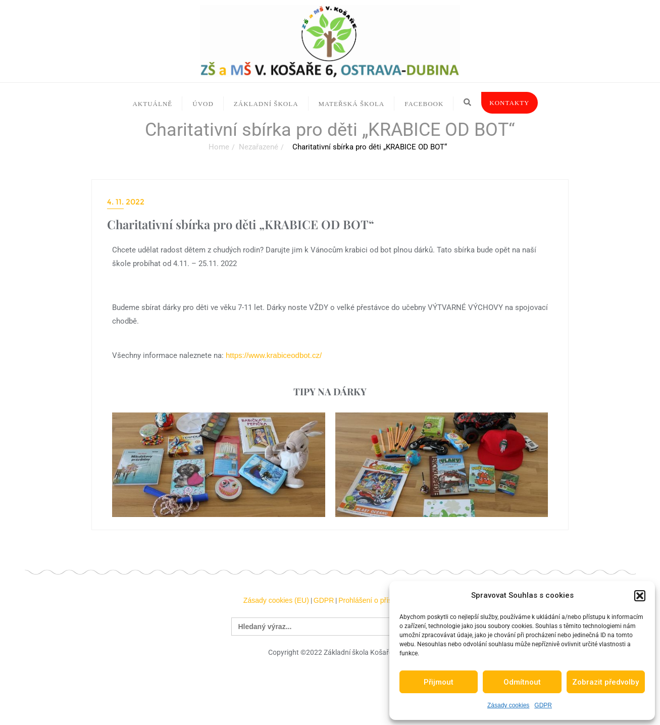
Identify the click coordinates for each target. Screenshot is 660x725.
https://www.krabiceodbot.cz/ (274, 355)
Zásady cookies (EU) (276, 600)
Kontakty (509, 103)
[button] (640, 596)
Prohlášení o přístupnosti (377, 600)
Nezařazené (258, 146)
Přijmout (438, 682)
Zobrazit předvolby (605, 682)
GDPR (543, 705)
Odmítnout (522, 682)
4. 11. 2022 (125, 201)
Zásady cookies (508, 705)
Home (219, 146)
